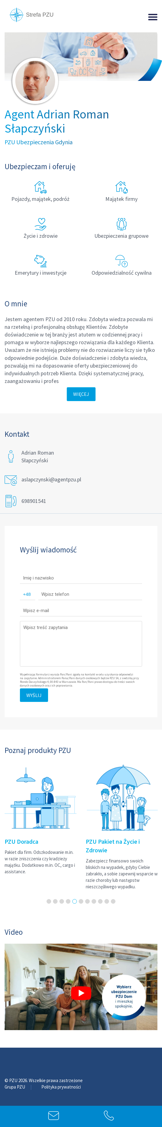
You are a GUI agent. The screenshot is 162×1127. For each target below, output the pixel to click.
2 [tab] (55, 901)
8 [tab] (94, 901)
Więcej (81, 394)
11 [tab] (113, 901)
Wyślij (34, 695)
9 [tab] (100, 901)
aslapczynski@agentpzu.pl (51, 479)
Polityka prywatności (61, 1087)
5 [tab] (74, 901)
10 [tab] (106, 901)
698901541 (33, 500)
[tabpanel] (40, 818)
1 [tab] (49, 901)
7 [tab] (87, 901)
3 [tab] (61, 901)
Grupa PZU (15, 1087)
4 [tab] (68, 901)
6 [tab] (81, 901)
